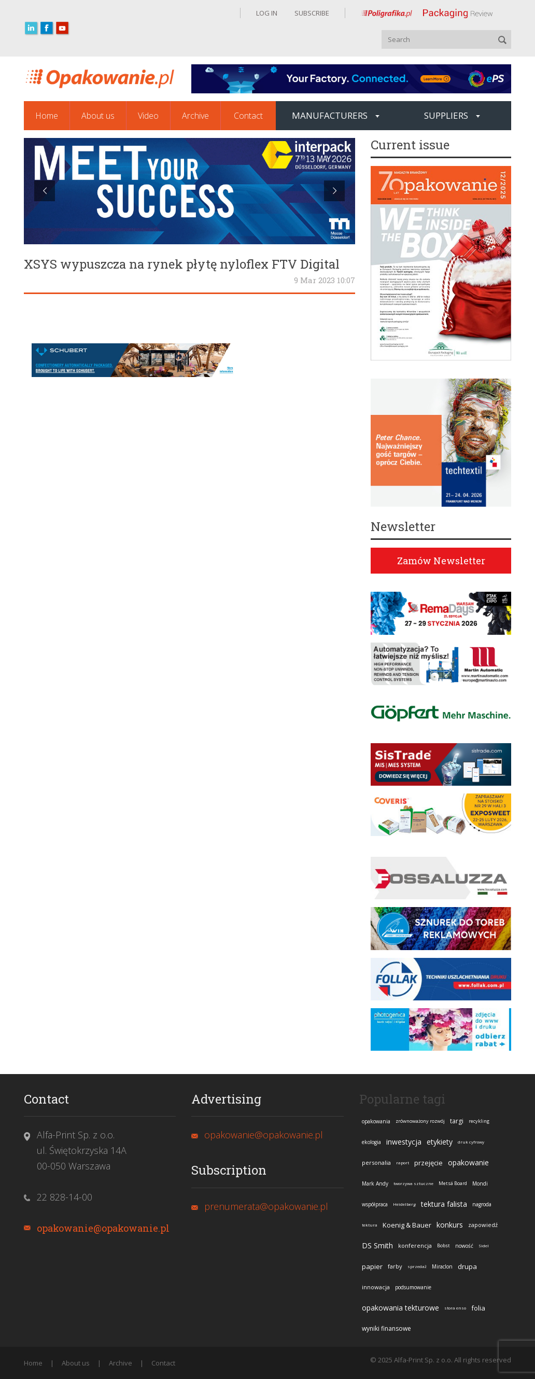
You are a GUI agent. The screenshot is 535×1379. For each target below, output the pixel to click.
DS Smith (377, 1245)
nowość (464, 1245)
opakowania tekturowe (400, 1308)
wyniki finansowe (386, 1328)
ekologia (371, 1142)
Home (46, 115)
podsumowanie (413, 1287)
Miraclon (442, 1266)
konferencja (415, 1245)
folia (478, 1308)
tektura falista (444, 1204)
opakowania (376, 1121)
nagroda (481, 1204)
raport (402, 1162)
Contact (248, 115)
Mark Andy (375, 1183)
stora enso (455, 1308)
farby (395, 1266)
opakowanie (468, 1162)
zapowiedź (483, 1225)
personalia (376, 1162)
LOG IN (266, 13)
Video (148, 115)
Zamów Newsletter (441, 560)
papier (372, 1266)
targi (456, 1121)
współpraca (375, 1204)
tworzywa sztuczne (413, 1183)
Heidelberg (404, 1204)
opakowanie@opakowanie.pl (103, 1228)
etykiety (440, 1142)
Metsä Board (453, 1183)
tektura (369, 1225)
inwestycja (403, 1142)
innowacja (376, 1287)
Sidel (483, 1245)
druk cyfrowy (471, 1142)
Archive (195, 115)
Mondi (480, 1183)
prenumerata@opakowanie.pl (266, 1206)
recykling (479, 1121)
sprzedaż (417, 1266)
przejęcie (428, 1162)
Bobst (443, 1245)
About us (98, 115)
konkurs (450, 1225)
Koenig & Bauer (407, 1225)
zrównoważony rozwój (420, 1121)
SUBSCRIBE (311, 13)
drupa (467, 1266)
